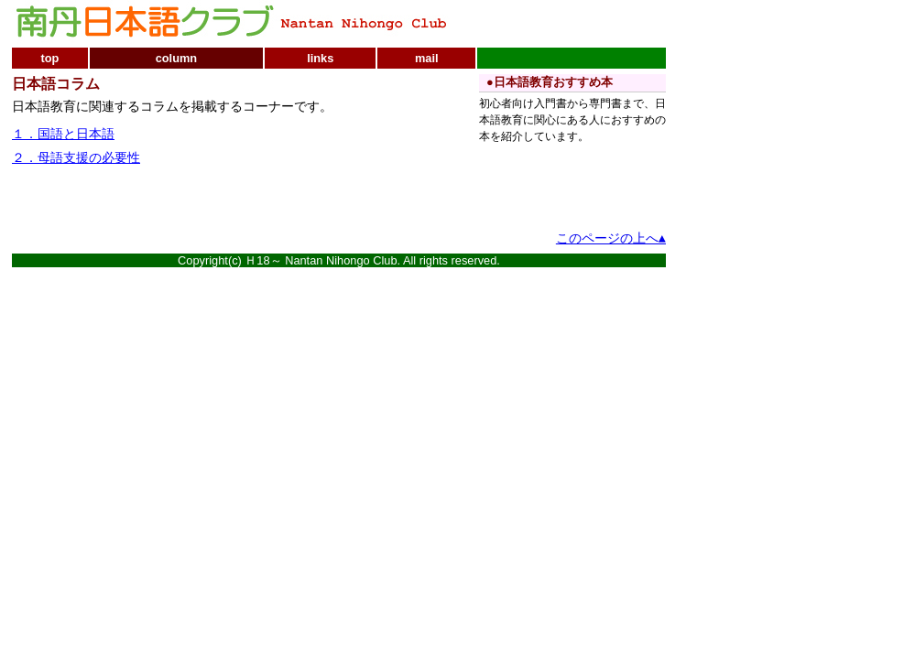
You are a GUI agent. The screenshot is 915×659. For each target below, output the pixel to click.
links (320, 58)
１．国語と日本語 (63, 135)
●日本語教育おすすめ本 (549, 82)
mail (427, 58)
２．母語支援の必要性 (76, 158)
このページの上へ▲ (611, 239)
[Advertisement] (226, 199)
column (177, 58)
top (49, 58)
